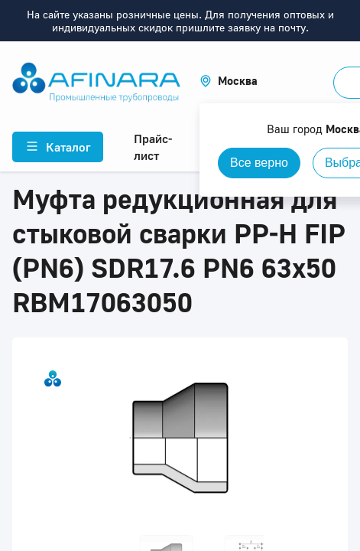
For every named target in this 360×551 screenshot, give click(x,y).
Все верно (259, 162)
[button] (228, 80)
